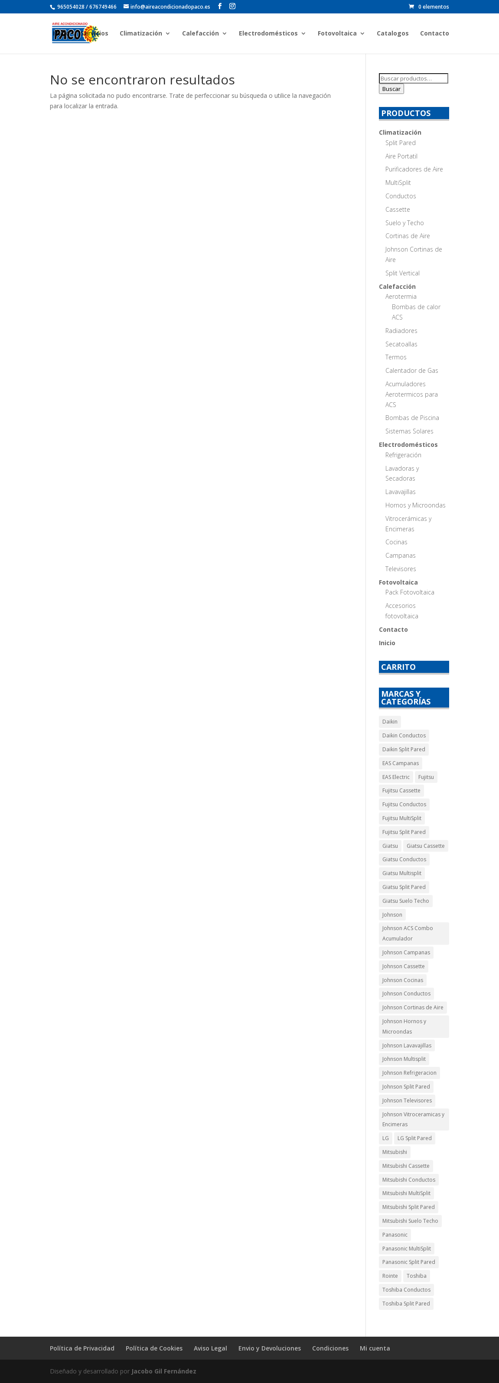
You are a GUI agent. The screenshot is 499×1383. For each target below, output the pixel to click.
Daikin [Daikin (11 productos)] (390, 721)
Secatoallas (401, 344)
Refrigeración (403, 455)
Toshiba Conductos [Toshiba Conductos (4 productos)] (406, 1289)
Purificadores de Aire (414, 169)
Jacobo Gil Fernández (163, 1371)
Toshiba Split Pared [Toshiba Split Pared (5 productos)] (406, 1303)
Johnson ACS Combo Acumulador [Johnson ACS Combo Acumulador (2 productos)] (407, 933)
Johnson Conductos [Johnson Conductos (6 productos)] (406, 993)
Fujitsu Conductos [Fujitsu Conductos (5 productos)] (404, 804)
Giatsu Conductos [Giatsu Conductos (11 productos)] (404, 859)
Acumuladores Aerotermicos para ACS (411, 394)
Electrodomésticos (268, 33)
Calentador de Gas (411, 370)
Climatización (141, 33)
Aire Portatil (401, 156)
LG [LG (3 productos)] (385, 1138)
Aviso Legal (210, 1348)
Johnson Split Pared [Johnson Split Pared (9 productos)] (406, 1086)
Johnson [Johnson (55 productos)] (392, 914)
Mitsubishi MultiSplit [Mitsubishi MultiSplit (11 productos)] (406, 1193)
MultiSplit (398, 182)
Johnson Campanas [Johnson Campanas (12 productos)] (406, 952)
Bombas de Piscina (412, 418)
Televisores (400, 569)
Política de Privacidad (82, 1348)
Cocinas (396, 542)
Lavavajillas (400, 492)
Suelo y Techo (404, 223)
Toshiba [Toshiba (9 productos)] (417, 1276)
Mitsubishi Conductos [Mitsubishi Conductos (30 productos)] (408, 1179)
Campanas (400, 555)
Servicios (94, 33)
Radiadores (401, 330)
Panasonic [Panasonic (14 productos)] (395, 1234)
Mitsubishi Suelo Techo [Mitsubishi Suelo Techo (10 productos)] (410, 1221)
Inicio (61, 33)
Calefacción (200, 33)
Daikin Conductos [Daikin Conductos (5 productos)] (404, 735)
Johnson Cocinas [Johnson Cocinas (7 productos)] (402, 980)
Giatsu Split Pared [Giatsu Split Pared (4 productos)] (404, 887)
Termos (396, 357)
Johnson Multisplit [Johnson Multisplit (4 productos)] (404, 1059)
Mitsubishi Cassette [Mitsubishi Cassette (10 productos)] (406, 1166)
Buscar (391, 89)
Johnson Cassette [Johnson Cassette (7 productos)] (403, 966)
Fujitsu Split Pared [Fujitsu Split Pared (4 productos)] (404, 832)
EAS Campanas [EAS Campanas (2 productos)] (400, 763)
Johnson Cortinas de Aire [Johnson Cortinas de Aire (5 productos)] (413, 1007)
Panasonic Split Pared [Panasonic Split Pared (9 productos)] (408, 1262)
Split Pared (400, 143)
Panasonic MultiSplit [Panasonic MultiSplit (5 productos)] (406, 1248)
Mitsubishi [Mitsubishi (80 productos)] (394, 1152)
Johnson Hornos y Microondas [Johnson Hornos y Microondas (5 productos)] (404, 1026)
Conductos (400, 196)
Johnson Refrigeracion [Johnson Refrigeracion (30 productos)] (409, 1072)
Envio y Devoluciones (269, 1348)
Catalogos (393, 33)
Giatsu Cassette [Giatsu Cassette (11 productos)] (426, 846)
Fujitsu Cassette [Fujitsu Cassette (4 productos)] (401, 790)
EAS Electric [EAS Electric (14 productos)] (396, 777)
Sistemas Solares (409, 431)
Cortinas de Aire (407, 236)
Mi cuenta (375, 1348)
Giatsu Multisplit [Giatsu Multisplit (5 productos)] (401, 873)
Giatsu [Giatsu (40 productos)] (390, 846)
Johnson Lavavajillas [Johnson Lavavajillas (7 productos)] (406, 1045)
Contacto (434, 33)
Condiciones (330, 1348)
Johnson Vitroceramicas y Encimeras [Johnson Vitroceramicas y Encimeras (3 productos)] (413, 1119)
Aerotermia (401, 296)
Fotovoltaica (337, 33)
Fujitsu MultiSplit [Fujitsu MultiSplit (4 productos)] (401, 818)
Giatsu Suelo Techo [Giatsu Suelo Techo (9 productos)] (405, 901)
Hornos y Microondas (415, 505)
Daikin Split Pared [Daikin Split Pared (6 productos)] (403, 749)
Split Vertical (402, 273)
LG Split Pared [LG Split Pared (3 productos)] (415, 1138)
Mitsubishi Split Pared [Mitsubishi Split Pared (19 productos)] (408, 1207)
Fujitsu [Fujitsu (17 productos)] (426, 777)
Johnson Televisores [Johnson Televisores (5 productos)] (407, 1100)
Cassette (397, 209)
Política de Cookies (154, 1348)
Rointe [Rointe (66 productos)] (390, 1276)
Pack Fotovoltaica (409, 592)
